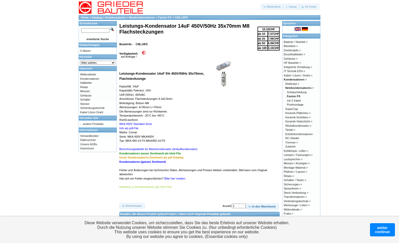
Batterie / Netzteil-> (296, 41)
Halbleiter (86, 82)
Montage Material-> (296, 167)
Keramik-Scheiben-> (298, 117)
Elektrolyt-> (292, 83)
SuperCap (291, 108)
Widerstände (88, 74)
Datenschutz (88, 139)
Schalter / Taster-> (295, 180)
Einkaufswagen (89, 44)
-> (295, 79)
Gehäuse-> (291, 58)
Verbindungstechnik (92, 107)
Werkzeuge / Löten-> (297, 205)
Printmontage (295, 104)
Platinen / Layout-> (295, 171)
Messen (85, 91)
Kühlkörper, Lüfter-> (296, 150)
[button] (272, 7)
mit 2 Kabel (294, 100)
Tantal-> (290, 129)
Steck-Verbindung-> (296, 192)
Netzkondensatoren (142, 17)
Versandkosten (89, 135)
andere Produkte (93, 123)
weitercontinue (382, 230)
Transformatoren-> (295, 196)
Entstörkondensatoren (299, 134)
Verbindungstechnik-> (297, 201)
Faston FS (165, 17)
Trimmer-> (291, 142)
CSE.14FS (181, 17)
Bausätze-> (291, 45)
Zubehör (290, 146)
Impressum (87, 148)
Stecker (85, 103)
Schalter (85, 99)
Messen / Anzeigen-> (297, 163)
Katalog (97, 17)
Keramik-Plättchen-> (298, 113)
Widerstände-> (293, 209)
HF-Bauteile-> (292, 62)
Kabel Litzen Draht (91, 112)
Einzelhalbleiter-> (294, 54)
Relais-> (289, 175)
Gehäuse (86, 95)
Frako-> (288, 213)
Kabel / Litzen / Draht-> (298, 75)
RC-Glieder (292, 138)
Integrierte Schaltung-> (298, 67)
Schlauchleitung (297, 92)
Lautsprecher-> (293, 159)
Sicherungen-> (293, 184)
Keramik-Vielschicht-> (298, 121)
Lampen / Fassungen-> (298, 154)
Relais (84, 87)
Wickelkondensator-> (298, 125)
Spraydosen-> (292, 188)
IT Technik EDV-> (294, 71)
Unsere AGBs (88, 144)
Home (85, 17)
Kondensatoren (115, 17)
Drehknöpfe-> (292, 50)
